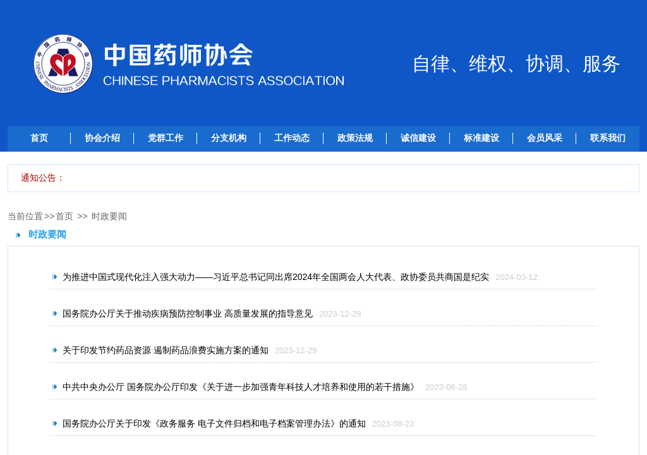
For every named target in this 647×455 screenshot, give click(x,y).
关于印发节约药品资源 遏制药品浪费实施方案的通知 (166, 350)
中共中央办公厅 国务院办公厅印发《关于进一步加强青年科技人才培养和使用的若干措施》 (241, 387)
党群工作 (165, 138)
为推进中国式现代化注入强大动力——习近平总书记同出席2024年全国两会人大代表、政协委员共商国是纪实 (276, 277)
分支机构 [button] (228, 138)
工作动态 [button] (292, 138)
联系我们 (608, 138)
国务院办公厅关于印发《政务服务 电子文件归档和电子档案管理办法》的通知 (214, 423)
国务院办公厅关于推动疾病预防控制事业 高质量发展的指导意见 (188, 313)
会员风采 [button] (544, 138)
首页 (39, 138)
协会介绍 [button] (102, 138)
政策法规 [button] (355, 138)
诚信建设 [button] (418, 138)
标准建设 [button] (481, 138)
